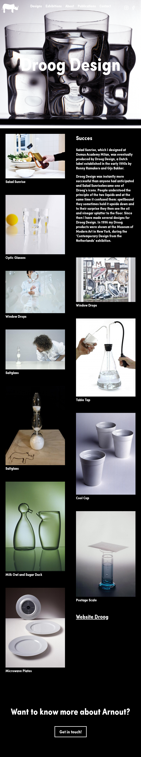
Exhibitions (54, 6)
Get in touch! (70, 731)
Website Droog (92, 616)
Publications (87, 6)
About (69, 6)
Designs (36, 6)
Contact (105, 6)
